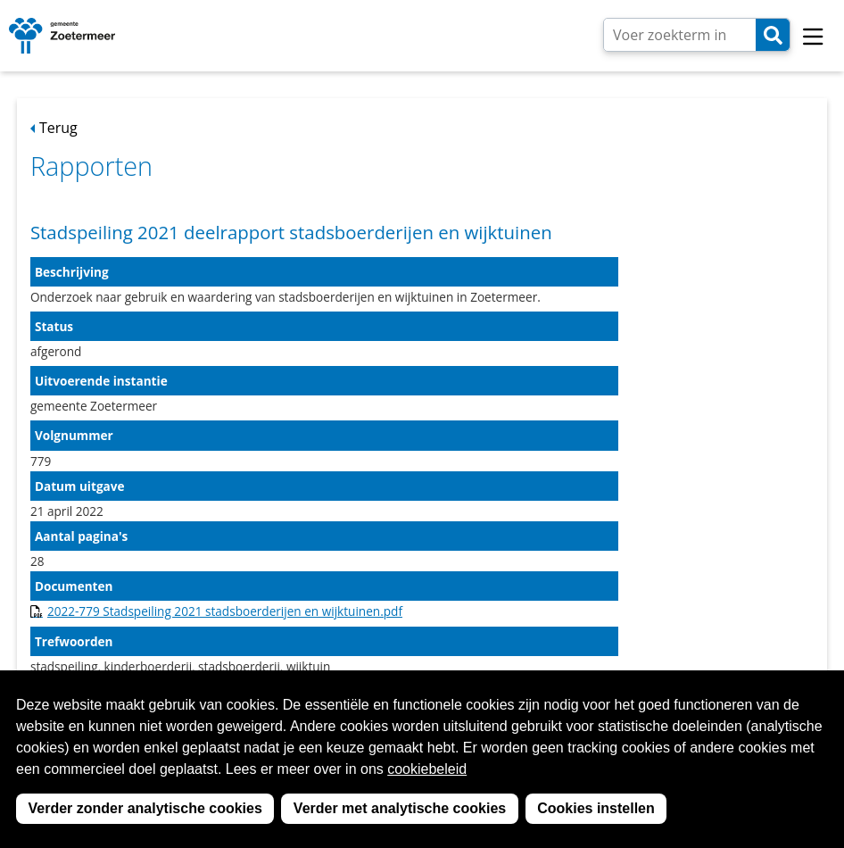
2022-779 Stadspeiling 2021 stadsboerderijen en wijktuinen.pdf (224, 611)
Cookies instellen (596, 808)
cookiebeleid (427, 769)
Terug (58, 127)
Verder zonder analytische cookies (145, 808)
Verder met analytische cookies (400, 808)
